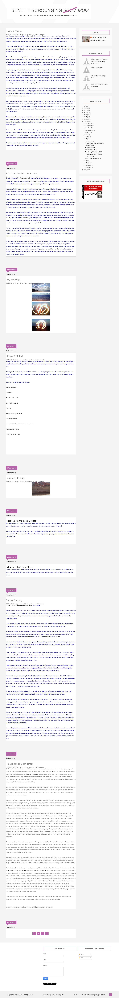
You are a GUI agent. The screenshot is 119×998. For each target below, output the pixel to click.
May (86, 139)
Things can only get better (14, 413)
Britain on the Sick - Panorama (94, 143)
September (88, 130)
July (86, 134)
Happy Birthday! (90, 147)
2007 (85, 169)
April (86, 161)
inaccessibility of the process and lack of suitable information (27, 870)
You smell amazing (12, 403)
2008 (85, 121)
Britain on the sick (24, 178)
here (36, 907)
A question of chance (12, 429)
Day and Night (89, 145)
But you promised (11, 418)
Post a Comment (11, 168)
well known (26, 217)
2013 (85, 110)
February (88, 165)
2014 (85, 108)
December (88, 123)
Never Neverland (11, 387)
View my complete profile (98, 40)
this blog (8, 217)
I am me (8, 408)
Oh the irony (52, 771)
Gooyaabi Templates (58, 995)
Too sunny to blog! (91, 150)
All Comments (84, 958)
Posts (81, 954)
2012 (85, 112)
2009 (85, 119)
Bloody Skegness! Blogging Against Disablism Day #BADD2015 (99, 61)
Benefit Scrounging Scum (25, 995)
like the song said (32, 774)
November (88, 126)
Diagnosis (21, 616)
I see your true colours (13, 434)
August (87, 132)
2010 (85, 117)
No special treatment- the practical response (19, 424)
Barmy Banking (89, 156)
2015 (85, 106)
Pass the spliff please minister (21, 520)
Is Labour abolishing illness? (20, 567)
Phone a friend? (90, 141)
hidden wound (53, 249)
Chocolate (9, 392)
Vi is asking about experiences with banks (19, 605)
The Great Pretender (12, 398)
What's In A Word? (96, 67)
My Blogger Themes (99, 995)
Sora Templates (85, 995)
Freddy (45, 57)
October (88, 128)
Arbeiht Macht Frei (33, 181)
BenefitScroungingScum (99, 37)
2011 (85, 115)
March (87, 163)
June (86, 136)
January (87, 167)
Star (11, 712)
